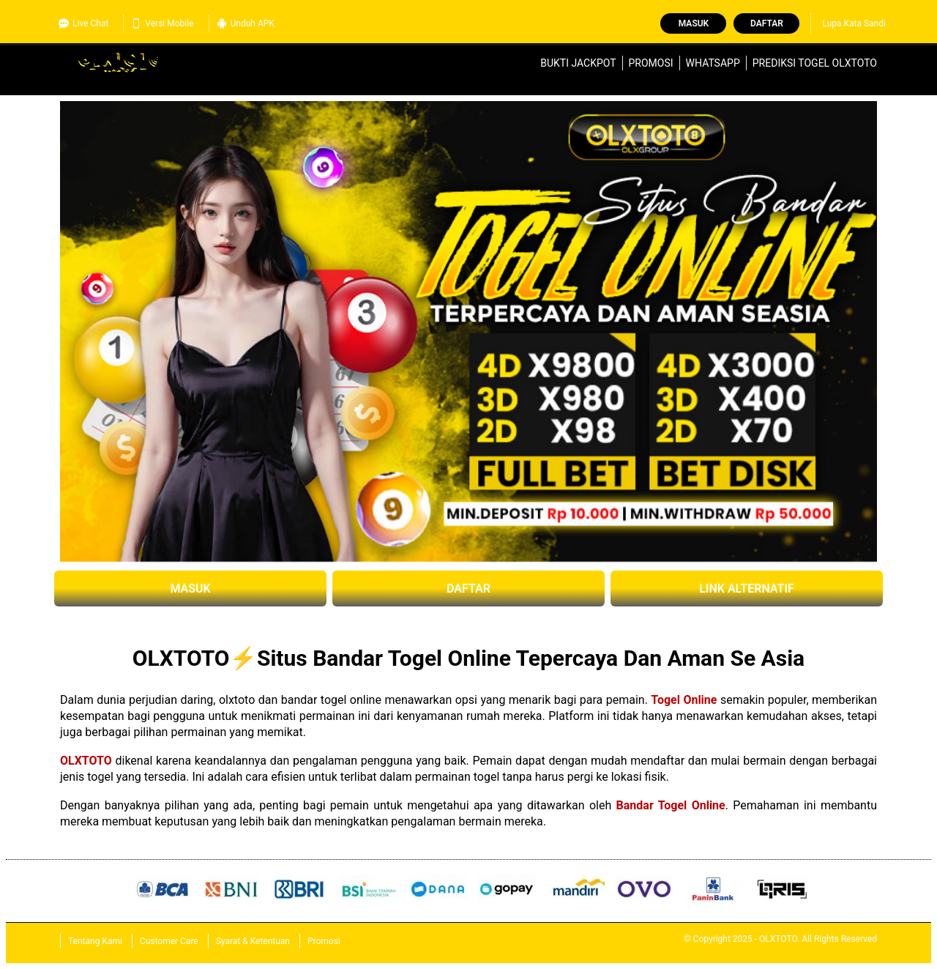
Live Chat (83, 23)
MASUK (190, 588)
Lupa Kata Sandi (854, 23)
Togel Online (684, 700)
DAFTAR (468, 588)
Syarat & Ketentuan (253, 941)
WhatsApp (713, 63)
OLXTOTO (86, 761)
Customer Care (169, 941)
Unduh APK (246, 23)
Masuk (694, 23)
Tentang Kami (95, 941)
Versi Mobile (162, 23)
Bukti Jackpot (578, 63)
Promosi (651, 63)
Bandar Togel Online (670, 805)
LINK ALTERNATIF (746, 588)
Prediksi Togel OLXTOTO (815, 63)
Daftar (766, 23)
